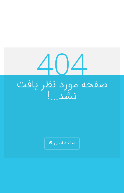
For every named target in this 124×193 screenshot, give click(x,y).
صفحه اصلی (62, 143)
